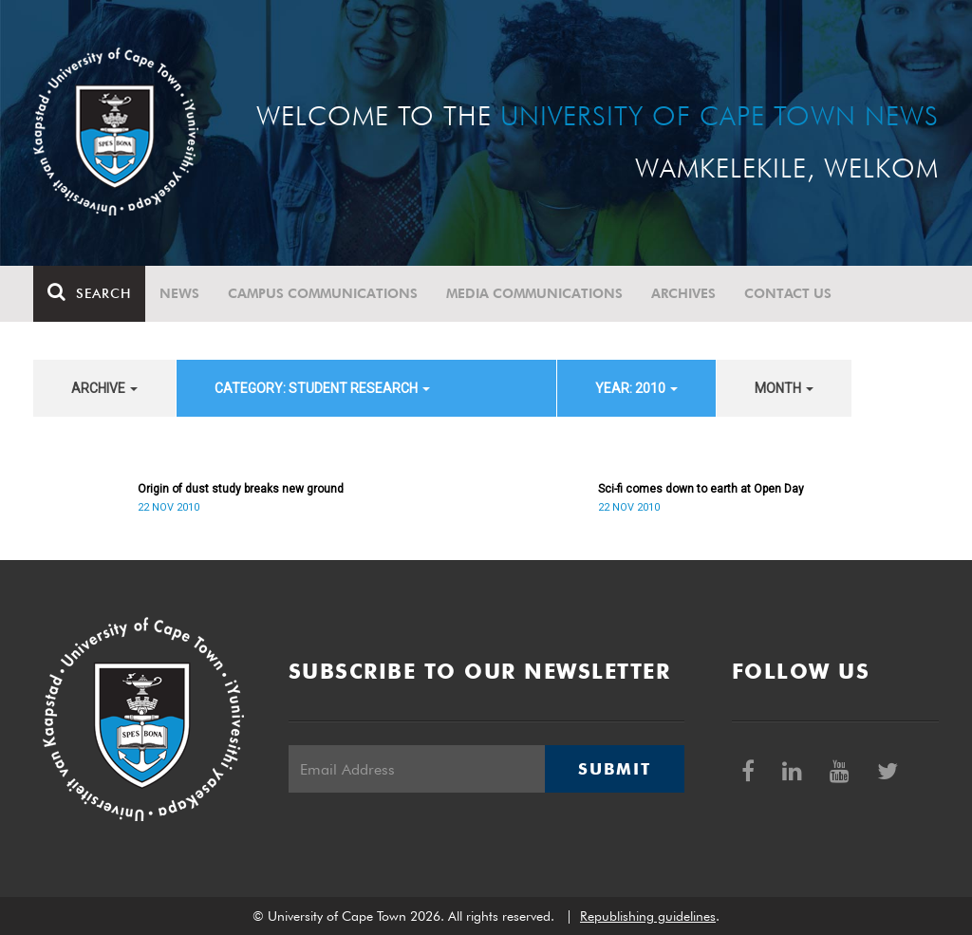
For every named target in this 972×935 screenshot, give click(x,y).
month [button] (784, 388)
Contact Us (788, 293)
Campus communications (323, 293)
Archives (683, 293)
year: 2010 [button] (636, 388)
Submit (614, 768)
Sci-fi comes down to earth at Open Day (701, 489)
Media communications (534, 293)
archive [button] (104, 388)
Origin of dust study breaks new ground (241, 489)
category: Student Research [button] (322, 388)
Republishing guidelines (648, 916)
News (179, 293)
